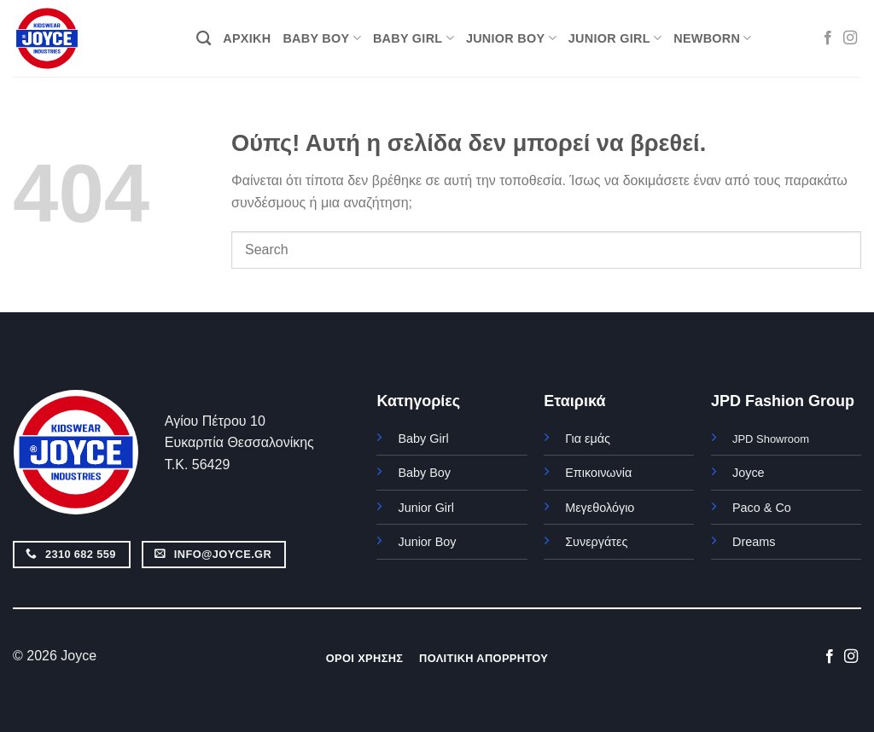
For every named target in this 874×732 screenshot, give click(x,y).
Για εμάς (587, 438)
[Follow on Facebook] (828, 38)
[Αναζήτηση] (203, 38)
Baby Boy (424, 472)
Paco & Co (761, 507)
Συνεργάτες (596, 542)
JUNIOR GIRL (614, 38)
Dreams (753, 542)
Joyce (748, 472)
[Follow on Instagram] (850, 38)
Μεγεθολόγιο (599, 507)
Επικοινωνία (598, 472)
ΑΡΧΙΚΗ (247, 38)
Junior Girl (426, 507)
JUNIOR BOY (511, 38)
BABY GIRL (413, 38)
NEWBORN (712, 38)
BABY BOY (322, 38)
